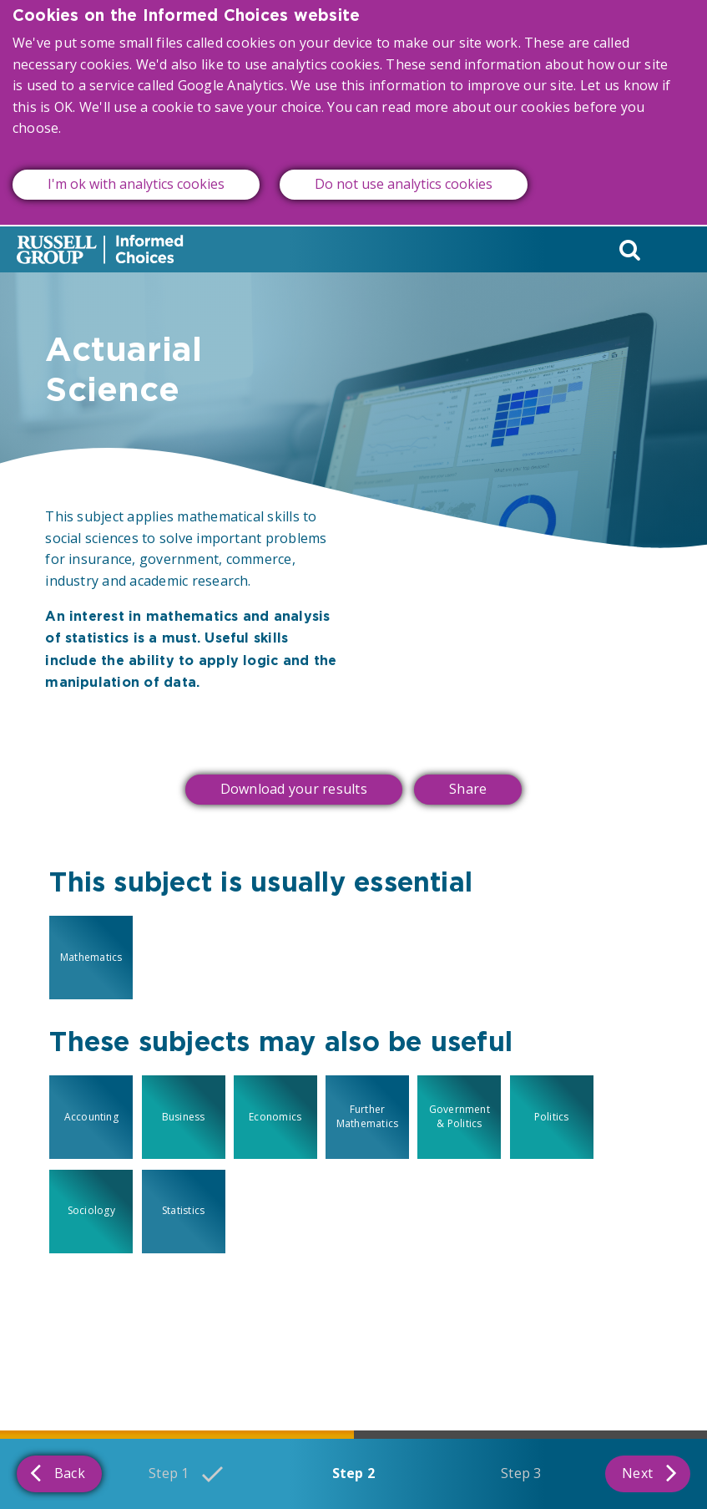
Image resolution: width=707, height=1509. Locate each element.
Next (649, 1472)
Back (57, 1472)
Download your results (293, 789)
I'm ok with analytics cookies (136, 168)
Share (468, 789)
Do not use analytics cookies (403, 168)
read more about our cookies (475, 91)
